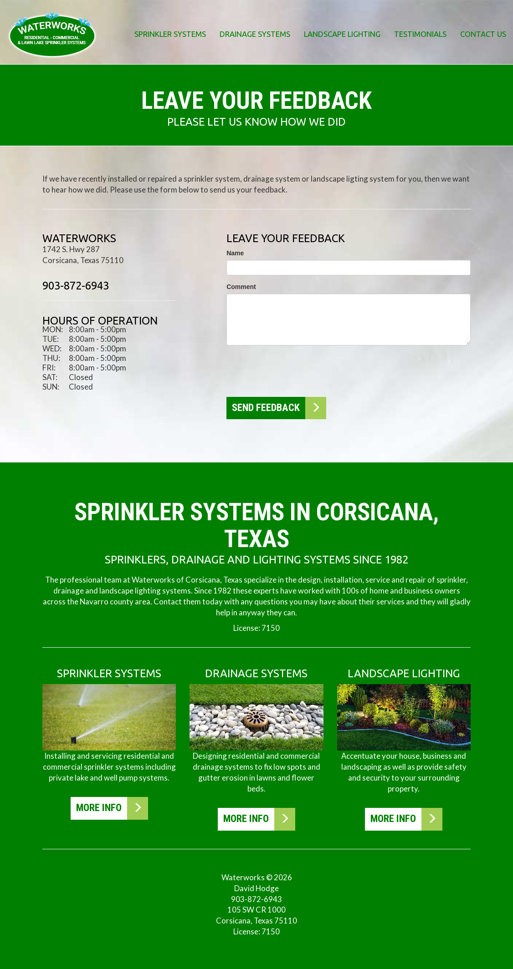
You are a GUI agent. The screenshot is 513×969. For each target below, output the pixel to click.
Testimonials (420, 34)
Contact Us (483, 34)
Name (235, 253)
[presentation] (295, 370)
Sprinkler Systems (170, 34)
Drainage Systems (255, 34)
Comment (241, 286)
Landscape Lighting (342, 34)
